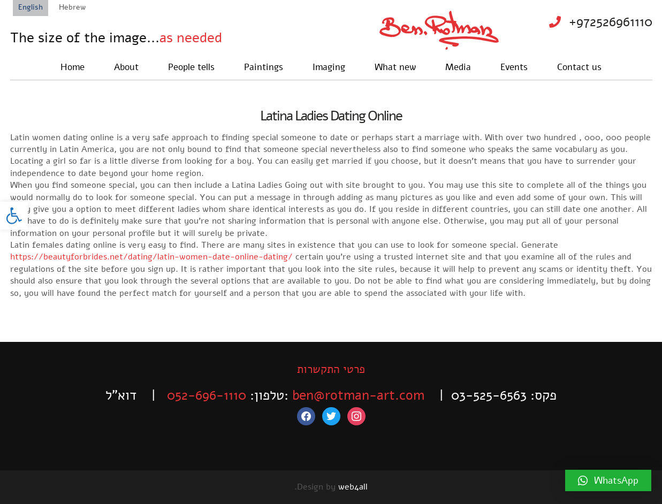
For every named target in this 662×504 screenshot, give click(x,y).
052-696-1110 (206, 395)
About (126, 67)
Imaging (329, 67)
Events (514, 67)
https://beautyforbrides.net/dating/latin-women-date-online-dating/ (151, 257)
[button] (14, 216)
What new (395, 67)
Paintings (263, 67)
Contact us (579, 67)
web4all (353, 487)
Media (458, 67)
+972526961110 (610, 22)
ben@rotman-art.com (358, 395)
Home (72, 67)
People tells (191, 67)
